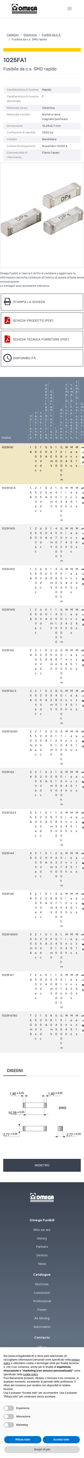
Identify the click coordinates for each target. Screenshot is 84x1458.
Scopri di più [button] (42, 1449)
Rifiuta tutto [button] (22, 1439)
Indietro (42, 1165)
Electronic (30, 34)
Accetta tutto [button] (61, 1439)
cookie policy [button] (30, 1374)
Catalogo (13, 34)
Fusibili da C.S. (51, 34)
